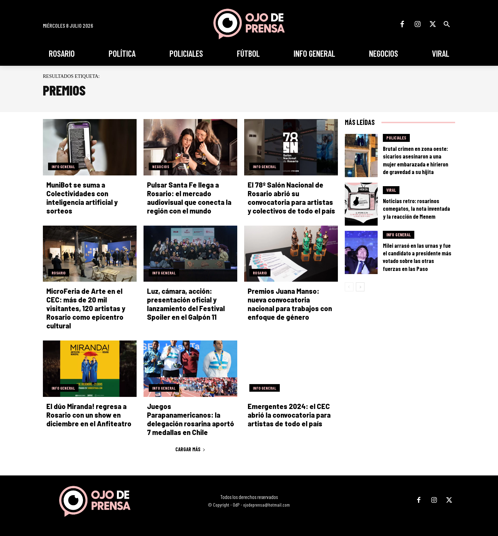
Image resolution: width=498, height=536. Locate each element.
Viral (391, 190)
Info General (63, 166)
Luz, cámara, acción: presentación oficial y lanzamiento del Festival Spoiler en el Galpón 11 (186, 304)
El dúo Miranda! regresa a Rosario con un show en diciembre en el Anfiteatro (88, 415)
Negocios (160, 166)
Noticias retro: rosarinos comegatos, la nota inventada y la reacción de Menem (416, 208)
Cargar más (190, 449)
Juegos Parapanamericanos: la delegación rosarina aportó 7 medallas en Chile (190, 419)
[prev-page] (349, 286)
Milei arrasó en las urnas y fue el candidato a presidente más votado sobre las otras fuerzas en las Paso (417, 257)
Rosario (59, 272)
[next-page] (360, 286)
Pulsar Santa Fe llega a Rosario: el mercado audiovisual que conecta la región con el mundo (189, 198)
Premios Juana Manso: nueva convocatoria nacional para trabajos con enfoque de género (290, 304)
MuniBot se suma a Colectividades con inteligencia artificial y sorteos (82, 198)
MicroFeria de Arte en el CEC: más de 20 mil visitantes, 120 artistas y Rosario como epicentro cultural (85, 308)
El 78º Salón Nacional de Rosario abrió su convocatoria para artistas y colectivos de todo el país (291, 198)
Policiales (396, 137)
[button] (447, 24)
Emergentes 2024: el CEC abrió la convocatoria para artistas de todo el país (289, 415)
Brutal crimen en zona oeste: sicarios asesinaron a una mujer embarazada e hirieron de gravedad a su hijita (415, 160)
